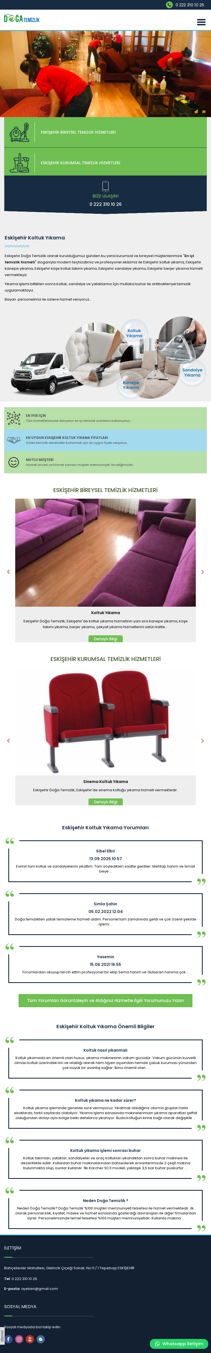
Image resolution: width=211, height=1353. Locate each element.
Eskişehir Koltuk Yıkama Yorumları (105, 827)
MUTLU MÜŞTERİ (39, 459)
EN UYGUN (67, 437)
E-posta (12, 1288)
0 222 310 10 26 (190, 5)
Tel (7, 1278)
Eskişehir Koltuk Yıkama (35, 238)
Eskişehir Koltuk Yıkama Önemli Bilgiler (105, 1026)
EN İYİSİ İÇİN (36, 415)
